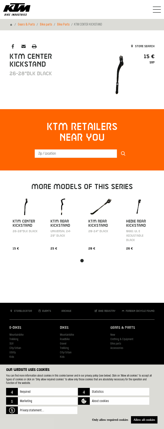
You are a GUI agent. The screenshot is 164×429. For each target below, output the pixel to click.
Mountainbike (16, 334)
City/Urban (15, 348)
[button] (41, 391)
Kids (11, 357)
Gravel (63, 343)
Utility (12, 352)
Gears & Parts (26, 24)
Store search (142, 46)
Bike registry (104, 311)
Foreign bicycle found (138, 311)
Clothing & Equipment (121, 339)
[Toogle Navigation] (157, 9)
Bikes (64, 327)
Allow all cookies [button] (144, 419)
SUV (11, 343)
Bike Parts (63, 24)
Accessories (116, 348)
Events (44, 311)
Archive (64, 311)
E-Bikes (15, 327)
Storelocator (20, 311)
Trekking (13, 339)
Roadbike (65, 339)
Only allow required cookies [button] (110, 419)
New (112, 334)
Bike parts (46, 24)
